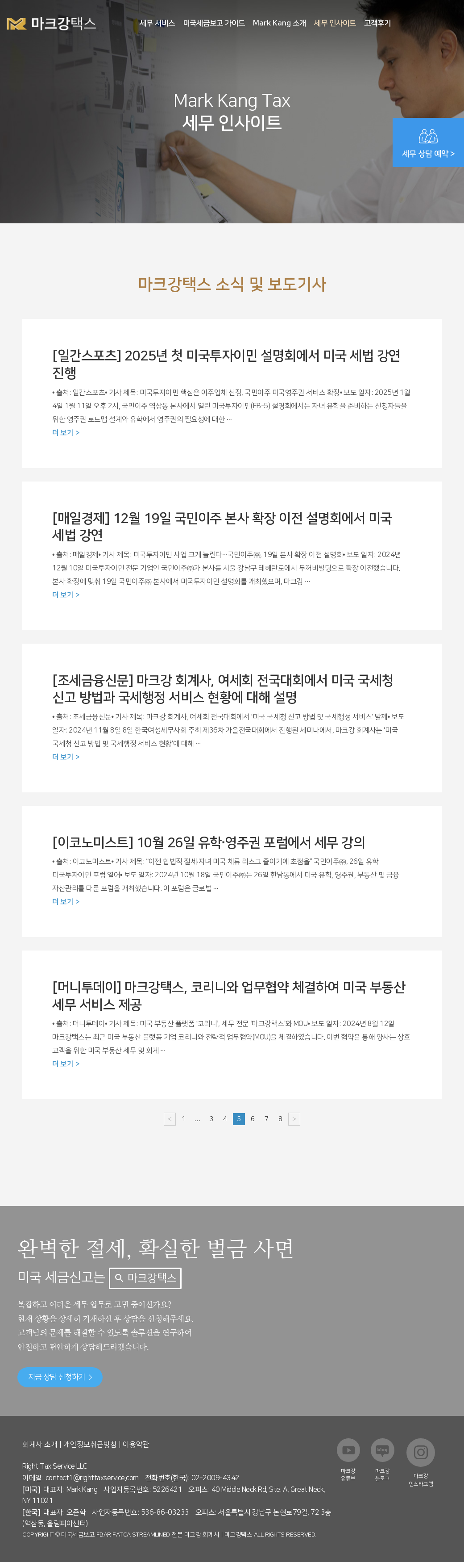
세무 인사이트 (335, 23)
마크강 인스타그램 (421, 1480)
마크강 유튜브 (348, 1475)
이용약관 (136, 1445)
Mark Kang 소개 (279, 23)
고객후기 (377, 23)
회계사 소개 (40, 1445)
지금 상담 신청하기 (60, 1377)
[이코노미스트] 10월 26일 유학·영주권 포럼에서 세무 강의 (208, 842)
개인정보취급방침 (90, 1445)
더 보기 (62, 433)
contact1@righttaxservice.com (92, 1478)
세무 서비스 (157, 23)
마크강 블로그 (382, 1475)
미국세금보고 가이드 (214, 23)
